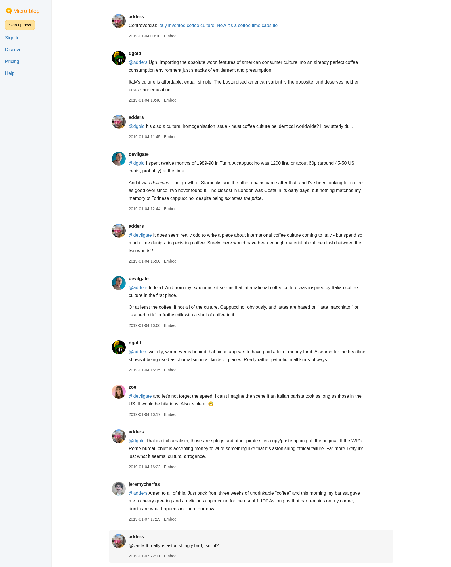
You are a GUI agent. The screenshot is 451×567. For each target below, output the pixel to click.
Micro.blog (26, 11)
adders (136, 16)
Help (10, 73)
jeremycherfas (144, 484)
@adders (138, 62)
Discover (14, 49)
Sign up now (20, 25)
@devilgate (140, 235)
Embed (170, 36)
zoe (132, 387)
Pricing (12, 61)
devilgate (138, 154)
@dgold (136, 126)
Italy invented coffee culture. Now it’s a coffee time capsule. (218, 25)
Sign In (12, 37)
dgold (135, 53)
